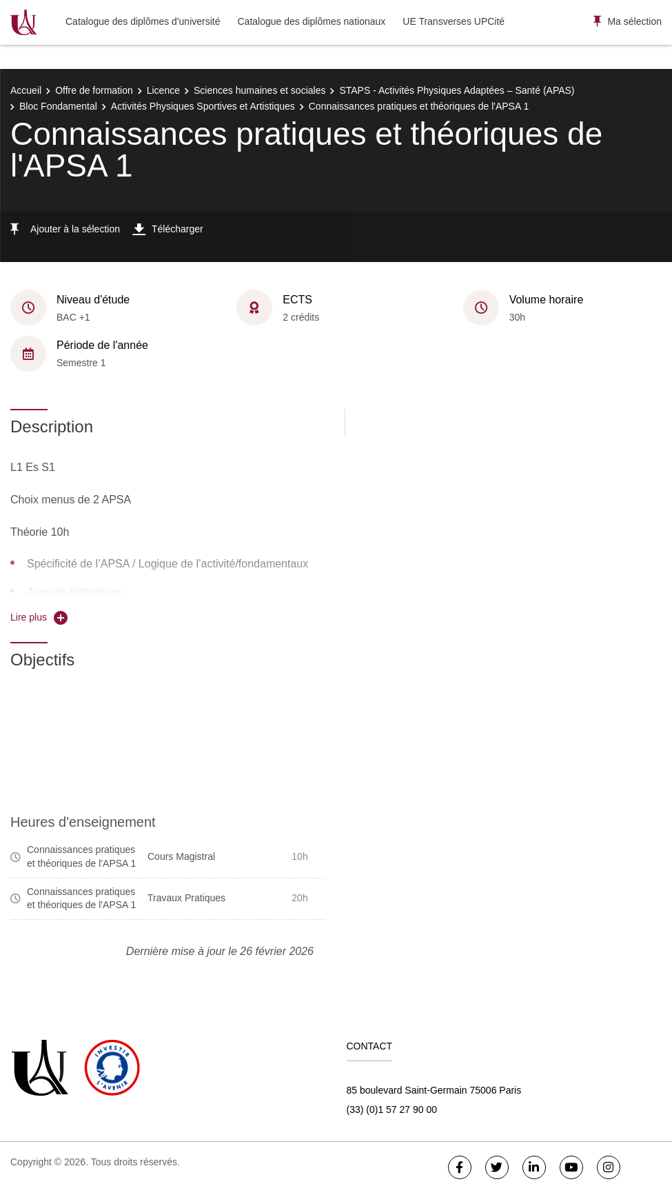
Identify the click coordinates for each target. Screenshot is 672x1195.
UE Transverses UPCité (454, 21)
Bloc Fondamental (58, 106)
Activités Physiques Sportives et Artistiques (203, 106)
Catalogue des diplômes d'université (142, 21)
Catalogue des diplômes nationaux (311, 21)
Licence (163, 90)
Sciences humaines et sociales (259, 90)
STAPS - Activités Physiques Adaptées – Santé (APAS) (456, 90)
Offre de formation (94, 90)
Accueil (25, 90)
